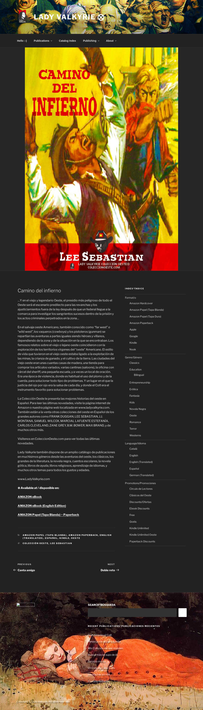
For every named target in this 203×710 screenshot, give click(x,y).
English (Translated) (141, 461)
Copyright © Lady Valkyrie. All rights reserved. (43, 701)
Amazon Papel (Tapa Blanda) (45, 535)
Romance (135, 422)
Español (51, 538)
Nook (132, 349)
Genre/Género (133, 357)
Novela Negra (137, 408)
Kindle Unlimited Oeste (143, 534)
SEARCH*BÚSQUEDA (102, 604)
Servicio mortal (97, 661)
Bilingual (139, 374)
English (133, 455)
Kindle (64, 538)
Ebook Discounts (139, 508)
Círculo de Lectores (140, 488)
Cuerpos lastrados (98, 681)
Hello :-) (22, 40)
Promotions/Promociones (140, 483)
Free (132, 514)
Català (133, 448)
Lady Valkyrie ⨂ (69, 17)
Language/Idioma (135, 443)
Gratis (133, 521)
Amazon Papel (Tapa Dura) (145, 316)
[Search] (182, 612)
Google (133, 336)
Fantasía (134, 395)
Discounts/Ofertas (140, 501)
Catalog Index (67, 40)
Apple (132, 329)
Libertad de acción (99, 674)
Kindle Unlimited (139, 528)
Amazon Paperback (83, 535)
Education (135, 369)
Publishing (91, 40)
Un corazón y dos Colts (101, 667)
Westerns (135, 435)
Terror (133, 428)
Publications (43, 40)
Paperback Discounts (142, 541)
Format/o (130, 297)
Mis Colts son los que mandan (105, 648)
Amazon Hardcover (141, 303)
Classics (134, 362)
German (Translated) (141, 475)
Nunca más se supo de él (102, 654)
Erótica (133, 389)
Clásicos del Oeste (140, 495)
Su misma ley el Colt (100, 635)
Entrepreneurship (139, 382)
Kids (132, 402)
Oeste (75, 538)
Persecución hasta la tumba (104, 641)
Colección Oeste (35, 543)
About (111, 40)
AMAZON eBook (30, 497)
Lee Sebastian (61, 543)
